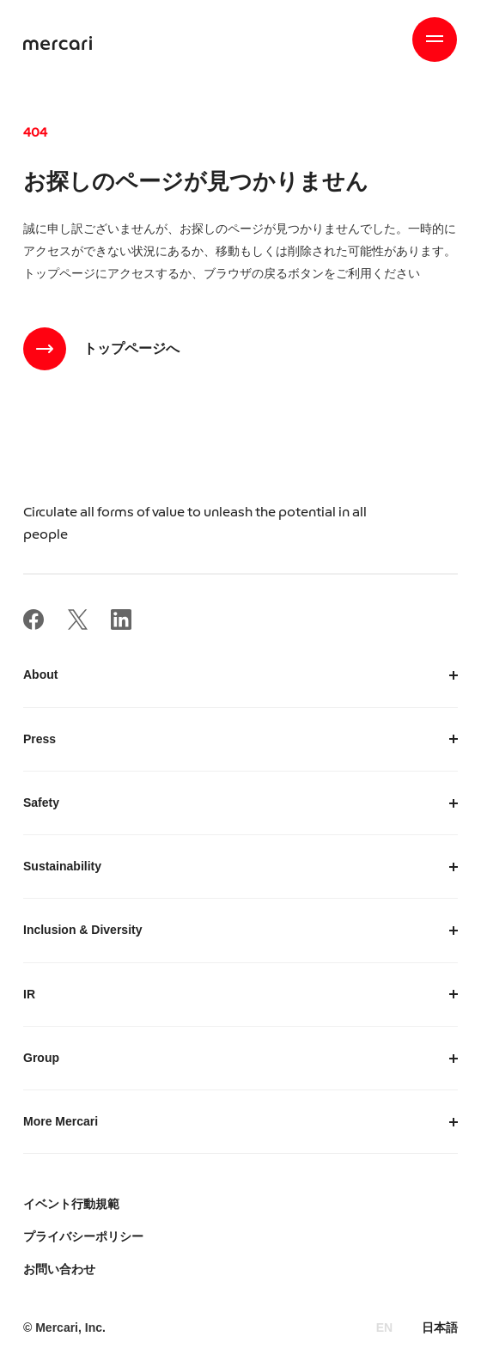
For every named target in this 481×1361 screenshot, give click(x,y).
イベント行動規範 (71, 1204)
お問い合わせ (59, 1269)
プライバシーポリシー (83, 1236)
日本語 (440, 1327)
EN (384, 1327)
